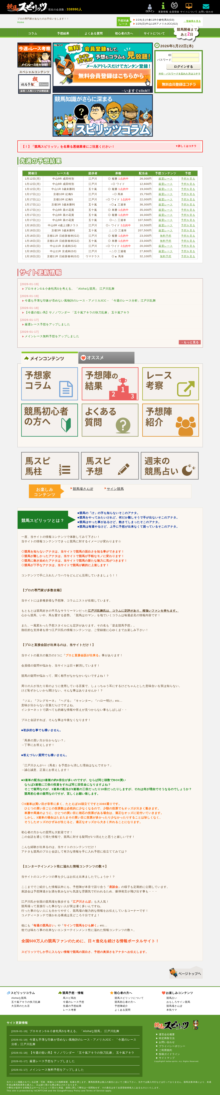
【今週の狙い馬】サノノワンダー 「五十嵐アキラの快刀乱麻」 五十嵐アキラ (77, 312)
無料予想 (165, 235)
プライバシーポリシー (172, 1046)
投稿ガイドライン (169, 1054)
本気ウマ (171, 1009)
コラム (32, 33)
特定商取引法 (167, 1038)
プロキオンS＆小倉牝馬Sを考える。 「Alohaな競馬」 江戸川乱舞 (70, 288)
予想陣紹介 (121, 1005)
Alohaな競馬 (18, 998)
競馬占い (171, 998)
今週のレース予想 (73, 1001)
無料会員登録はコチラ (179, 84)
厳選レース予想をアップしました (47, 324)
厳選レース (166, 178)
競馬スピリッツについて (129, 998)
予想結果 (63, 33)
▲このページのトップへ (185, 972)
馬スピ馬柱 (69, 998)
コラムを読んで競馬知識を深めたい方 (103, 366)
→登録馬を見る (192, 21)
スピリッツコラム (23, 992)
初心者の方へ (124, 33)
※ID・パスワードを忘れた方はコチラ (180, 73)
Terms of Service (95, 1091)
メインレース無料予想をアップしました (52, 336)
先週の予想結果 (72, 1005)
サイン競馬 (115, 489)
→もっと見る (190, 342)
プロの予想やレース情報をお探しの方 (47, 366)
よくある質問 (94, 33)
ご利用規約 (165, 1050)
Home (20, 22)
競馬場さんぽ (83, 489)
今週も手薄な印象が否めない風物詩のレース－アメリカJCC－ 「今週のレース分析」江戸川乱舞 (90, 300)
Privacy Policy (73, 1091)
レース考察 (69, 1009)
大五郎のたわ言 (20, 1005)
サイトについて (154, 33)
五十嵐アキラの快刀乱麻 (25, 1001)
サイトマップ (167, 1057)
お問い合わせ (167, 1042)
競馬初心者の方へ (125, 1001)
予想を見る (188, 178)
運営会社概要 (167, 1034)
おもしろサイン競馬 (178, 1001)
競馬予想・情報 (73, 992)
